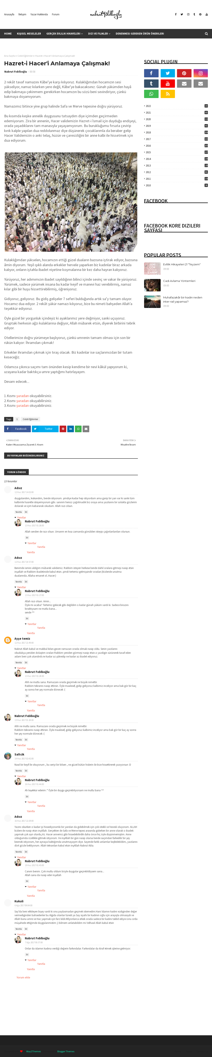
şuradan (23, 395)
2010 (177, 185)
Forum (55, 14)
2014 (177, 159)
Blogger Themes (65, 1051)
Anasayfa (9, 14)
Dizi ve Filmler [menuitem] (98, 33)
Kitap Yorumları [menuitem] (60, 43)
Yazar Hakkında (39, 14)
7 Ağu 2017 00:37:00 (34, 942)
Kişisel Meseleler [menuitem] (29, 33)
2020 (177, 119)
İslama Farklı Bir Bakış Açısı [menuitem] (25, 43)
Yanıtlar (21, 517)
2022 (177, 106)
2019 (177, 126)
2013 (177, 165)
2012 (177, 172)
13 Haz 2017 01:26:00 (34, 525)
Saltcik (19, 754)
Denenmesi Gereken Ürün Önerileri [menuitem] (140, 33)
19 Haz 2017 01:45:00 (34, 865)
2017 (177, 139)
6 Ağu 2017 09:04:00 (23, 905)
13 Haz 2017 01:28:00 (34, 676)
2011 (177, 179)
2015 (177, 152)
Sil (26, 512)
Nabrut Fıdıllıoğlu (15, 71)
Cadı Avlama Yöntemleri (179, 281)
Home (177, 1051)
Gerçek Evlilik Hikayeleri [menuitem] (63, 33)
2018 (177, 132)
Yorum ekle (23, 977)
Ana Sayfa (9, 55)
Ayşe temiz (22, 638)
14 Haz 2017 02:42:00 (24, 758)
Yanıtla (19, 512)
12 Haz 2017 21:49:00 (24, 642)
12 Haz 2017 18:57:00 (24, 561)
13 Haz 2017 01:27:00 (34, 595)
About (189, 1051)
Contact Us (202, 1051)
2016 (177, 145)
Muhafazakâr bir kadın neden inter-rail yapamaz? (182, 299)
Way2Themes (33, 1051)
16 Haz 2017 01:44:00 (34, 784)
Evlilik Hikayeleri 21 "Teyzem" (182, 264)
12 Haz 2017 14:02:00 (24, 492)
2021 (177, 112)
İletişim (22, 14)
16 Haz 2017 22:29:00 (24, 820)
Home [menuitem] (8, 33)
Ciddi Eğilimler (25, 55)
